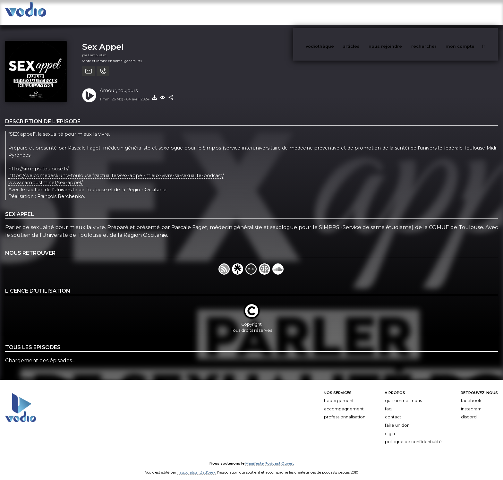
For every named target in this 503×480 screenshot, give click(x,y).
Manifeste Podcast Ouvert (269, 457)
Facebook (471, 394)
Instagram (471, 402)
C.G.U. (390, 427)
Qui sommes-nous (403, 394)
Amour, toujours (119, 84)
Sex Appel (103, 40)
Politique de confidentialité (413, 435)
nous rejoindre (398, 12)
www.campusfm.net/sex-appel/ (45, 176)
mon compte (470, 12)
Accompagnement (344, 402)
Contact (393, 410)
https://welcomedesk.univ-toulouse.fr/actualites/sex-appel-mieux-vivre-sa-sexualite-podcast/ (116, 169)
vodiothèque (335, 12)
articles (365, 12)
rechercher (435, 12)
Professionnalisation (344, 410)
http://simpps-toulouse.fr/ (38, 162)
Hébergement (339, 394)
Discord (469, 410)
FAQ (388, 402)
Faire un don (397, 418)
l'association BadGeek (196, 466)
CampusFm (97, 48)
